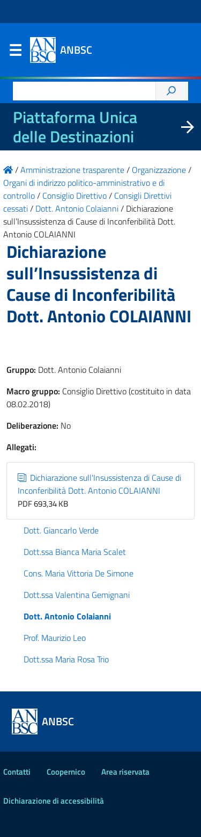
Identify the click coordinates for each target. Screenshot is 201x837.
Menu (15, 52)
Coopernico (66, 772)
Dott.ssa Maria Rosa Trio (66, 659)
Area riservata (125, 772)
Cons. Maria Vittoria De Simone (78, 573)
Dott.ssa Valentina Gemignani (77, 594)
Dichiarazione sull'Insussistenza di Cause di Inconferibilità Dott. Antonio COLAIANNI (99, 484)
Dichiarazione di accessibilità (53, 801)
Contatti (17, 772)
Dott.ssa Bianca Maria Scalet (75, 551)
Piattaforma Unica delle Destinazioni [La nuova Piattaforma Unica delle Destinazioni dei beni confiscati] (75, 127)
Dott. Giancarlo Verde (61, 530)
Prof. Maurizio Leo (55, 637)
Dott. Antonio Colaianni (67, 616)
